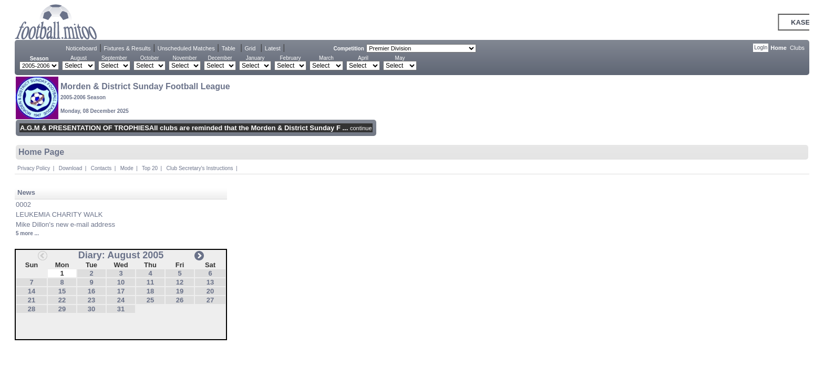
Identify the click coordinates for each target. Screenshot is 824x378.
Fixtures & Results (127, 48)
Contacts (101, 168)
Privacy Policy (33, 168)
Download (70, 168)
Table (228, 48)
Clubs (797, 48)
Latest (273, 48)
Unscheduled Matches (186, 48)
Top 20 (150, 168)
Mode (126, 168)
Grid (249, 48)
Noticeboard (81, 48)
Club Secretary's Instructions (200, 168)
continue (361, 128)
